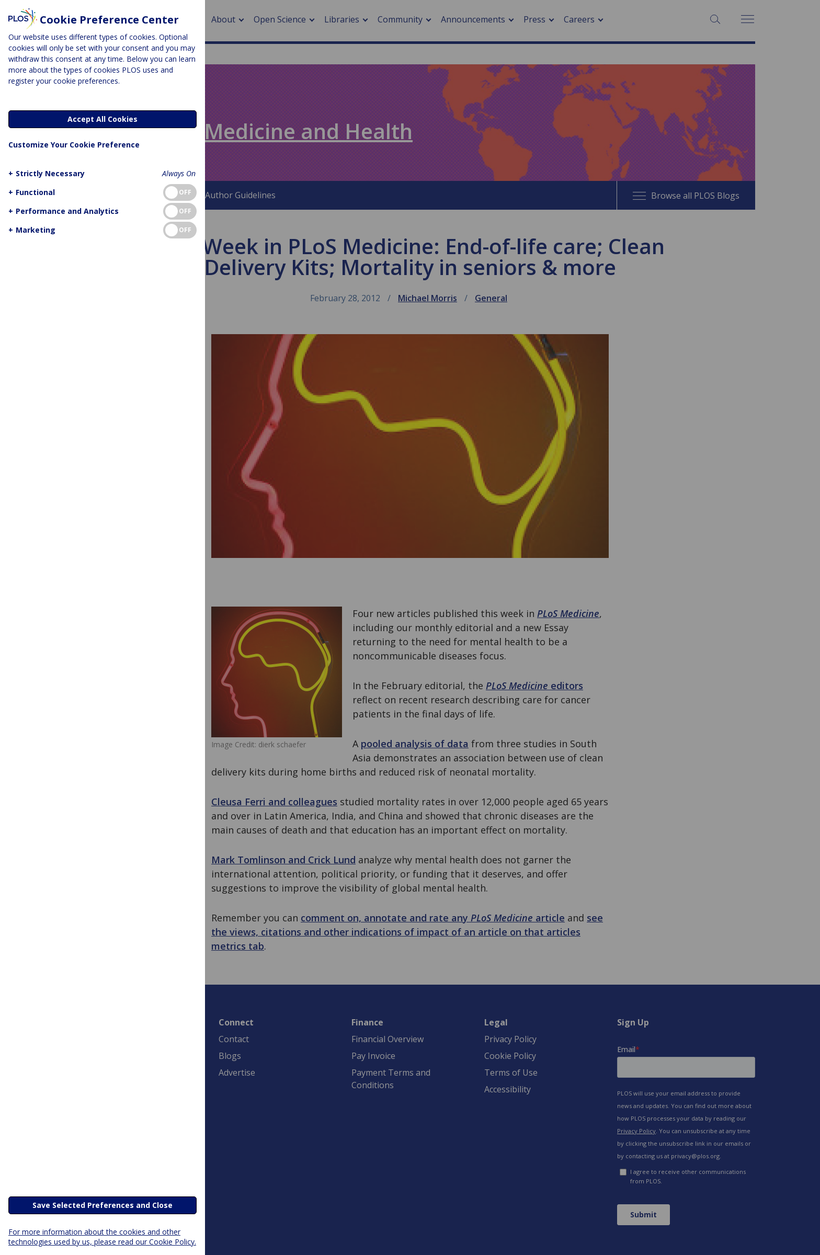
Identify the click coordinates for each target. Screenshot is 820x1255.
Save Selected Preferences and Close (102, 1205)
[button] (45, 173)
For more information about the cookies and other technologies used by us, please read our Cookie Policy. (102, 1237)
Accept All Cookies (102, 119)
